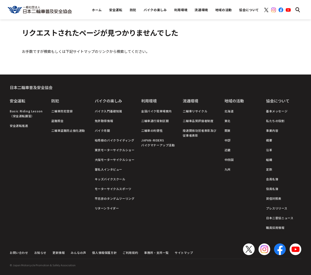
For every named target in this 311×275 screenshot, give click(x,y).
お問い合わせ (19, 252)
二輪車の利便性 (152, 130)
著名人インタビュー (108, 169)
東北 (228, 121)
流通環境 (190, 101)
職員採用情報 (275, 227)
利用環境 (149, 101)
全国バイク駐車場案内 (156, 111)
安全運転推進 (19, 126)
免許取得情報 (104, 121)
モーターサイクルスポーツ (113, 189)
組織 (269, 160)
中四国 (229, 160)
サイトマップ (184, 252)
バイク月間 (102, 130)
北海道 (229, 111)
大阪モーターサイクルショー (115, 160)
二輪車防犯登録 (62, 111)
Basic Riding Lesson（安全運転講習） (26, 113)
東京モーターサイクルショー (115, 150)
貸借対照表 (273, 198)
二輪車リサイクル (195, 111)
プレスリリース (276, 208)
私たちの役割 (275, 121)
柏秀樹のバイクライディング (114, 140)
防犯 (55, 101)
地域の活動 (234, 101)
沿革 (269, 150)
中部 (228, 140)
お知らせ (40, 252)
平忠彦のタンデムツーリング (115, 198)
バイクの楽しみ (108, 101)
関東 (228, 130)
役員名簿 (272, 189)
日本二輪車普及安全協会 (31, 87)
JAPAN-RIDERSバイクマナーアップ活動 (158, 142)
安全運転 (17, 101)
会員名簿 (272, 179)
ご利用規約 (130, 252)
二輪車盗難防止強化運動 (68, 130)
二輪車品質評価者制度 (198, 121)
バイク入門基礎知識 (108, 111)
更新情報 (58, 252)
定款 (269, 169)
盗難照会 (57, 121)
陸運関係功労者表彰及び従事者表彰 (199, 132)
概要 (269, 140)
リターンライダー (107, 208)
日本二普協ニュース (279, 218)
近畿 (228, 150)
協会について (277, 101)
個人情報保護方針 (104, 252)
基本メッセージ (276, 111)
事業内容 (272, 130)
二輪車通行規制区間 (155, 121)
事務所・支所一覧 (156, 252)
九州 (228, 169)
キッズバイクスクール (110, 179)
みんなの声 (78, 252)
